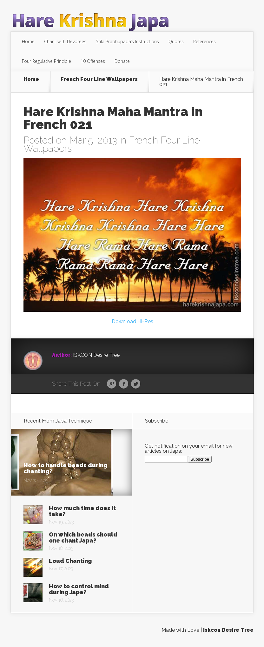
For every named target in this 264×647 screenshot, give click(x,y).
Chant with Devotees (65, 41)
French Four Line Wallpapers (99, 79)
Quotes (176, 41)
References (204, 41)
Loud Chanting (70, 560)
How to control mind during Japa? (79, 589)
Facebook (124, 384)
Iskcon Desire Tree (228, 630)
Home (28, 41)
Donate (122, 61)
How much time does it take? (82, 511)
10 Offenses (93, 61)
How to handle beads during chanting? (65, 468)
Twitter (136, 384)
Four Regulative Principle (46, 61)
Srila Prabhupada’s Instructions (127, 41)
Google (111, 384)
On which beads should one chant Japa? (83, 537)
